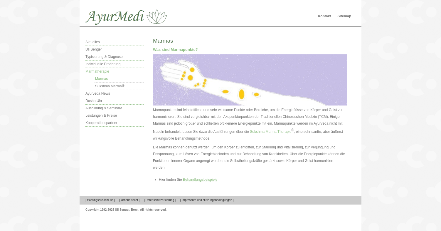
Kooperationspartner (101, 123)
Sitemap (344, 16)
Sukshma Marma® (109, 86)
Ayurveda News (97, 93)
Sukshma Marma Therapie (270, 132)
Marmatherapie (97, 71)
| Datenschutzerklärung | (160, 200)
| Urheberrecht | (129, 200)
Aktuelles (92, 42)
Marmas (101, 79)
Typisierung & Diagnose (104, 57)
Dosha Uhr (93, 101)
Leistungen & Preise (101, 115)
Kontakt (324, 16)
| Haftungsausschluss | (100, 200)
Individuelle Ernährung (102, 64)
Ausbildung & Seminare (103, 108)
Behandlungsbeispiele (200, 180)
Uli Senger (93, 49)
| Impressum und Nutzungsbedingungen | (207, 200)
